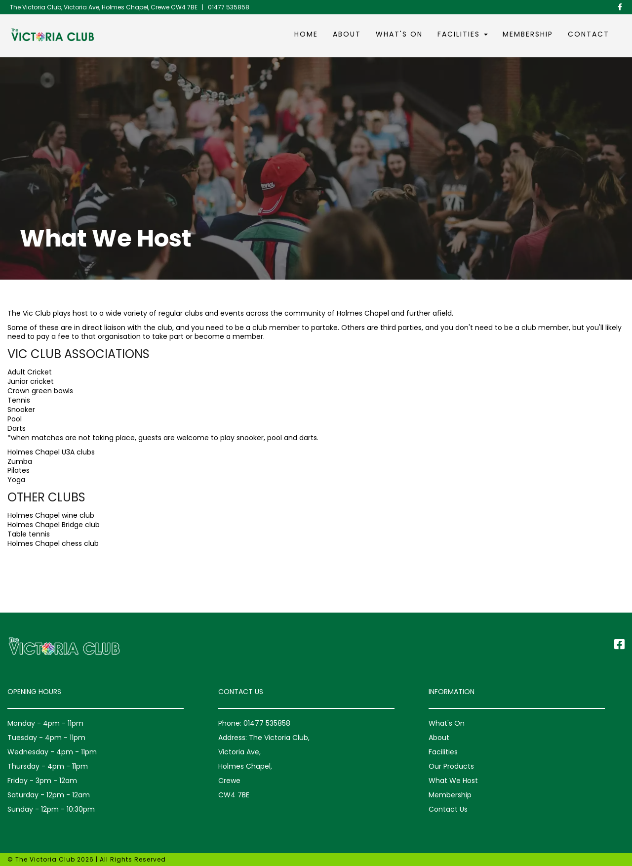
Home (306, 34)
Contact (588, 34)
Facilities (462, 34)
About (347, 34)
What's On (399, 34)
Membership (528, 34)
